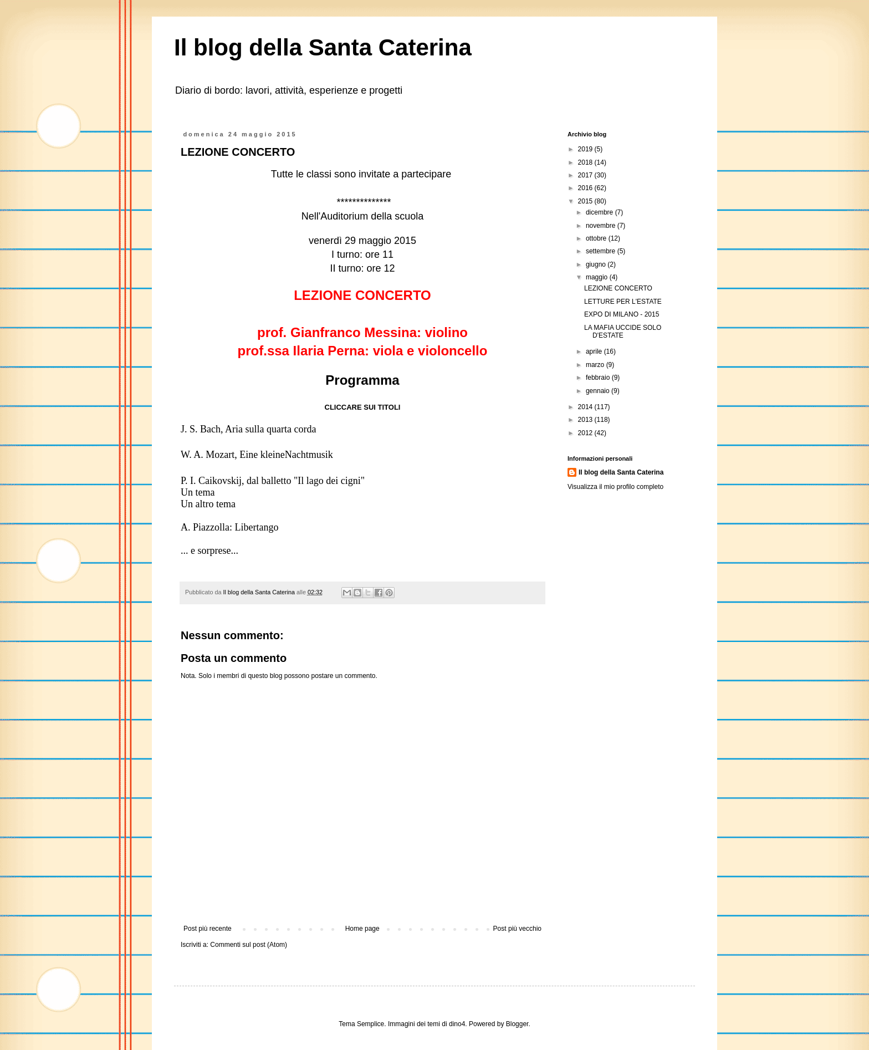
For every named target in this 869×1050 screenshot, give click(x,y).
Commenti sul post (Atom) (248, 945)
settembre (601, 251)
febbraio (599, 377)
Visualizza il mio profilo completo (615, 487)
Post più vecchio (517, 928)
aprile (595, 351)
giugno (596, 264)
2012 (586, 433)
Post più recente (207, 928)
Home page (362, 928)
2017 (586, 175)
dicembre (600, 212)
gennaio (598, 391)
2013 (586, 420)
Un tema (197, 492)
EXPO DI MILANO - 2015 (621, 314)
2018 (586, 162)
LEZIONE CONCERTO (618, 288)
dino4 (457, 1024)
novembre (601, 226)
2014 (586, 407)
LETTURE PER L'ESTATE (623, 301)
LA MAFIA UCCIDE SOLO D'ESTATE (622, 331)
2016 (586, 188)
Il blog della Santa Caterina (323, 47)
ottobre (597, 238)
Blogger (517, 1024)
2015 (586, 201)
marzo (596, 365)
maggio (598, 277)
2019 (586, 149)
